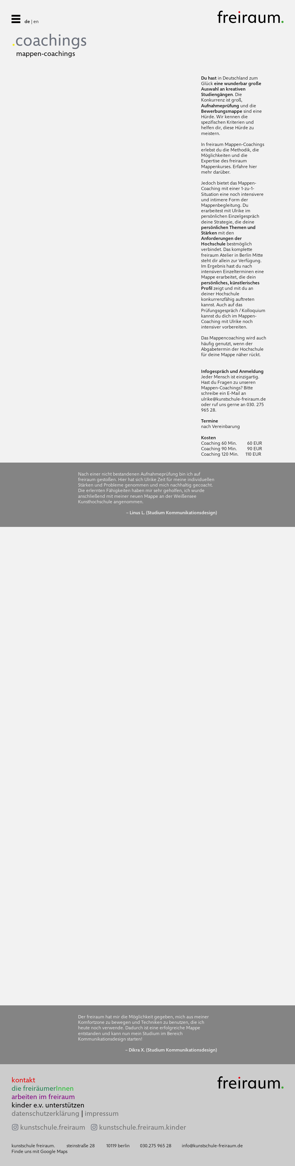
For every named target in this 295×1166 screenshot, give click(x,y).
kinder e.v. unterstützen (48, 1105)
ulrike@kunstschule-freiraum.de (233, 399)
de (27, 21)
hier (253, 166)
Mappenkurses (215, 166)
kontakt (23, 1080)
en (36, 21)
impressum (102, 1113)
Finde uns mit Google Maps (39, 1151)
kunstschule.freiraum (52, 1127)
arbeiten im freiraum (43, 1097)
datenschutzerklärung (46, 1113)
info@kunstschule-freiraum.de (212, 1145)
